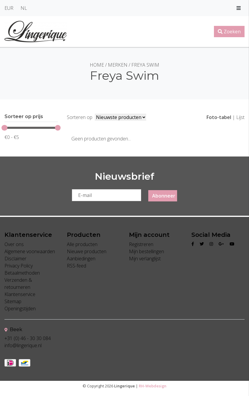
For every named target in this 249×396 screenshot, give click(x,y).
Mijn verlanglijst (145, 259)
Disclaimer (15, 259)
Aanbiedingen (81, 259)
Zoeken (229, 31)
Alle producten (82, 244)
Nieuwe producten (86, 251)
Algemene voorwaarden (29, 251)
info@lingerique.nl (23, 345)
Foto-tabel (219, 117)
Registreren (141, 244)
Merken (117, 65)
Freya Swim (145, 65)
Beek (13, 330)
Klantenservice (19, 294)
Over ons (14, 244)
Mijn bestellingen (146, 251)
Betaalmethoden (22, 273)
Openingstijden (20, 309)
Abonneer (163, 196)
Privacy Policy (18, 266)
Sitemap (12, 301)
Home (97, 65)
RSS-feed (76, 266)
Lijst (240, 117)
